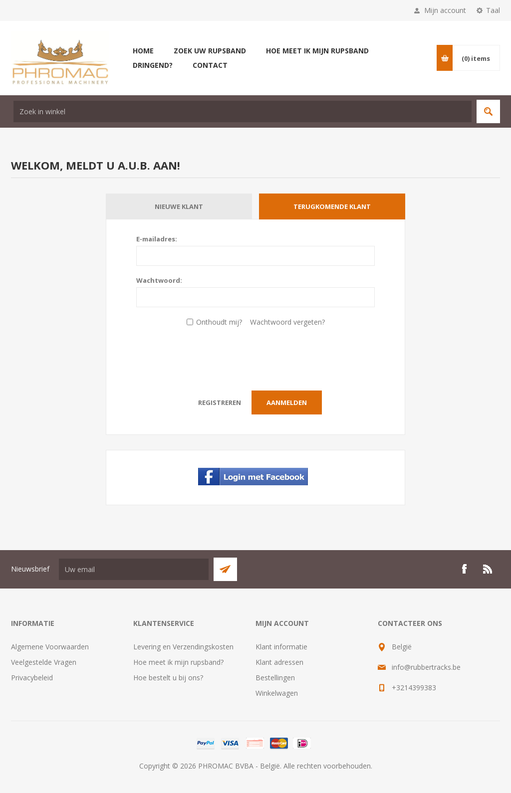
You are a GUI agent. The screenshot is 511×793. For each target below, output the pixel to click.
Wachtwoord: (159, 280)
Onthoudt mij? (219, 322)
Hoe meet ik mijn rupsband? (178, 662)
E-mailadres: (156, 238)
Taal (493, 10)
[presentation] (255, 356)
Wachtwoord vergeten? (287, 322)
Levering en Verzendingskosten (183, 646)
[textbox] (242, 111)
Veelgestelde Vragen (43, 662)
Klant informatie (281, 646)
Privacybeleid (32, 677)
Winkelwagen (277, 693)
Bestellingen (275, 677)
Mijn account (445, 10)
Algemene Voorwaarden (50, 646)
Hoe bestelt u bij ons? (168, 677)
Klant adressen (279, 662)
